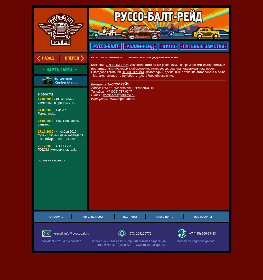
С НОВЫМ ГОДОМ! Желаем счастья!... (58, 147)
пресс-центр (164, 216)
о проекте (56, 216)
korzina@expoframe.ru (119, 95)
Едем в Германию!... (52, 111)
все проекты (203, 216)
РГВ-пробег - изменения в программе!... (57, 101)
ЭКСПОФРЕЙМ (117, 65)
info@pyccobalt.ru (76, 233)
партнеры (130, 216)
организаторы (93, 216)
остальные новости (51, 160)
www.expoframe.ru (122, 99)
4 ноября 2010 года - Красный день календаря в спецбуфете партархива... (60, 135)
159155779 (143, 233)
